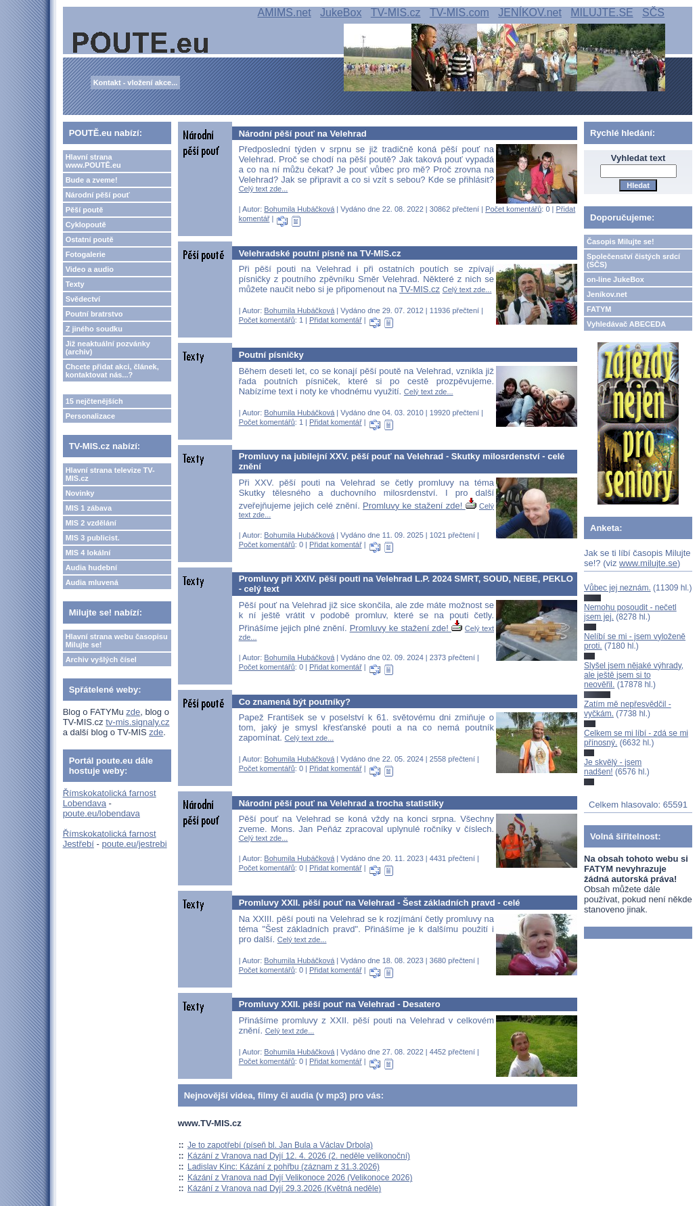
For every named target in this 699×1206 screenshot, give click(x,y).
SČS (653, 12)
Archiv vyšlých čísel (101, 659)
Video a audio (90, 269)
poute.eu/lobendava (101, 813)
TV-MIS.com (459, 12)
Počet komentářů (513, 209)
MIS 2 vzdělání (91, 523)
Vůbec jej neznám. (617, 588)
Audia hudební (91, 567)
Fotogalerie (86, 254)
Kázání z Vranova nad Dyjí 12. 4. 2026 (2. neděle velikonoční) (298, 1156)
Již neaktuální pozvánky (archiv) (108, 348)
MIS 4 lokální (88, 553)
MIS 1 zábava (89, 508)
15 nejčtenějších (94, 401)
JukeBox (340, 12)
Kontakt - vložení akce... (135, 82)
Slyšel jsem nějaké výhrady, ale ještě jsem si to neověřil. (633, 675)
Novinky (80, 493)
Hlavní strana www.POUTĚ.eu (93, 161)
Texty (75, 284)
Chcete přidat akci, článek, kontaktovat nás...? (112, 371)
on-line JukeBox (615, 279)
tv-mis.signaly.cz (137, 722)
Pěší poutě (85, 210)
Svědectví (83, 299)
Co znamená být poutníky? (295, 702)
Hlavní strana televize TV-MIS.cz (110, 474)
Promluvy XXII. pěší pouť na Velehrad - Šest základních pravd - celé (379, 903)
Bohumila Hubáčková (299, 209)
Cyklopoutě (86, 225)
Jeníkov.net (607, 294)
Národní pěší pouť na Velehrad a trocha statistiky (341, 803)
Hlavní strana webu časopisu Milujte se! (117, 640)
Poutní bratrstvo (94, 314)
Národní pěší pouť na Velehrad (303, 134)
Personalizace (90, 416)
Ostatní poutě (90, 239)
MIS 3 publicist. (93, 538)
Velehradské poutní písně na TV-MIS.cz (320, 253)
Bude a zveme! (92, 180)
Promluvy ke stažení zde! (419, 506)
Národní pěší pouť (98, 195)
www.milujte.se (648, 563)
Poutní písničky (271, 355)
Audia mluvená (92, 582)
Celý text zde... (263, 189)
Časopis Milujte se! (620, 241)
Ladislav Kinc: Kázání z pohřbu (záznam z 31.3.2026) (283, 1167)
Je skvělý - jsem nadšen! (612, 767)
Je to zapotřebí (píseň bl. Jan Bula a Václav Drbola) (280, 1145)
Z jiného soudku (94, 329)
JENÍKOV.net (530, 12)
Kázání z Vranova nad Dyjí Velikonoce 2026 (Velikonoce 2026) (299, 1177)
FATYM (599, 309)
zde (133, 712)
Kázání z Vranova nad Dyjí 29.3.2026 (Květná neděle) (284, 1188)
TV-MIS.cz (396, 12)
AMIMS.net (284, 12)
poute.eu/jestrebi (134, 844)
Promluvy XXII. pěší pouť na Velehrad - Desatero (340, 1004)
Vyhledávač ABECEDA (626, 324)
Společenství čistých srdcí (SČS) (633, 260)
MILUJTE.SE (601, 12)
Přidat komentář (335, 320)
